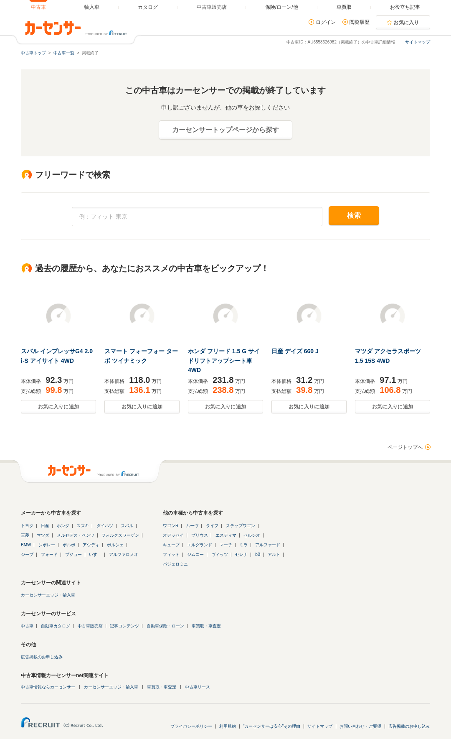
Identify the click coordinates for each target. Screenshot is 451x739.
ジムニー (195, 554)
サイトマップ (417, 42)
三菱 (25, 535)
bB (257, 554)
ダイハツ (104, 525)
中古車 (27, 626)
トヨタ (27, 525)
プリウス (199, 535)
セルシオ (251, 535)
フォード (49, 554)
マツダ (43, 535)
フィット (171, 554)
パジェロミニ (175, 564)
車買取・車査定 (206, 626)
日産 (45, 525)
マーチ (226, 545)
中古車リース (197, 687)
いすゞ (95, 554)
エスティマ (225, 535)
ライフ (212, 525)
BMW (26, 545)
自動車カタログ (55, 626)
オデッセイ (173, 535)
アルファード (267, 545)
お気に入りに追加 (58, 407)
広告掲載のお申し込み (42, 657)
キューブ (171, 545)
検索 (354, 215)
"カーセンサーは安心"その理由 (271, 726)
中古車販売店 (90, 626)
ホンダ (63, 525)
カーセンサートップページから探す (225, 129)
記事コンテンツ (124, 626)
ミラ (243, 545)
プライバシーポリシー (191, 726)
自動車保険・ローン (165, 626)
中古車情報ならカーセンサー (48, 687)
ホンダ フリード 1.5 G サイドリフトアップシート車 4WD (224, 360)
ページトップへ (405, 447)
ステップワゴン (240, 525)
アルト (274, 554)
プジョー (73, 554)
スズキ (82, 525)
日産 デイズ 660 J (295, 351)
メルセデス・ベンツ (75, 535)
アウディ (91, 545)
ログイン (326, 22)
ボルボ (69, 545)
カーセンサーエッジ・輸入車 (48, 595)
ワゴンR (170, 525)
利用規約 (227, 726)
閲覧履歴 (360, 22)
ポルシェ (115, 545)
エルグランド (199, 545)
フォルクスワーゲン (120, 535)
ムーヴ (192, 525)
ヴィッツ (219, 554)
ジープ (27, 554)
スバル (127, 525)
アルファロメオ (123, 554)
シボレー (46, 545)
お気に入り (406, 22)
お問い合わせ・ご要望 (360, 726)
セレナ (241, 554)
